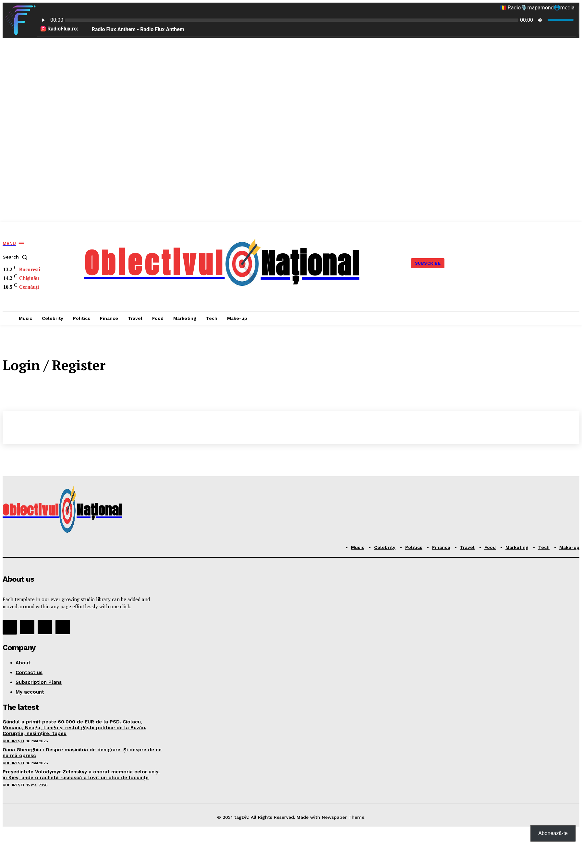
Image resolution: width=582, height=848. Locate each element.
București (13, 741)
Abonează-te (553, 833)
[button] (16, 257)
